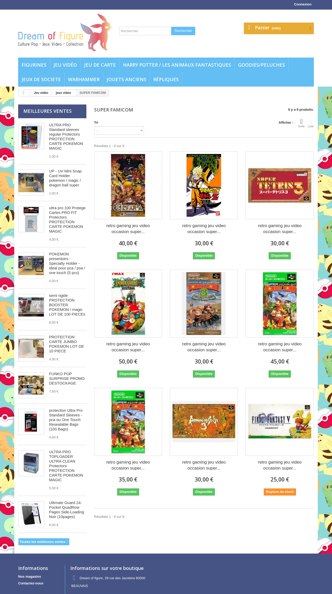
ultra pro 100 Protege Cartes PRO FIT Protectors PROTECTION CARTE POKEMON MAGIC (67, 219)
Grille (301, 123)
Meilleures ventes (47, 111)
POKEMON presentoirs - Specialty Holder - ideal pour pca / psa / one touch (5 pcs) (67, 263)
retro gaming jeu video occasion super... (128, 228)
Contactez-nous (31, 583)
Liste (311, 123)
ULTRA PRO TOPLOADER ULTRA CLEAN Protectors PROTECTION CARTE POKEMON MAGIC (66, 466)
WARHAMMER (84, 79)
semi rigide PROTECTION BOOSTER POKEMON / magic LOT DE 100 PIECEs (67, 304)
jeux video (63, 93)
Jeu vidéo (65, 65)
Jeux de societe (41, 79)
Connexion (303, 4)
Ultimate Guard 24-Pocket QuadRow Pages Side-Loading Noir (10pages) (66, 509)
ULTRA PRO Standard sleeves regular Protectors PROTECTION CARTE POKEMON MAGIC (66, 136)
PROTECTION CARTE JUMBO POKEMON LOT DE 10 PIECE (66, 344)
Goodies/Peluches (261, 65)
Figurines (34, 65)
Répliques (166, 79)
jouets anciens (126, 79)
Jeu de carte (100, 65)
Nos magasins (29, 576)
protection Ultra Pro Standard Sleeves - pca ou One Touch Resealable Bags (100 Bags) (65, 419)
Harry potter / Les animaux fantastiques (177, 65)
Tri (96, 122)
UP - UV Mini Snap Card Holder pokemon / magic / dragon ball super (65, 178)
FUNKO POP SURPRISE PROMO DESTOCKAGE (67, 378)
